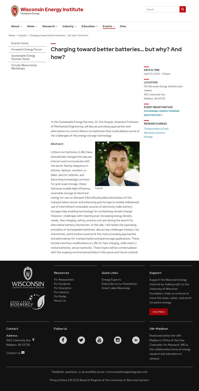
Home (12, 35)
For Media (60, 296)
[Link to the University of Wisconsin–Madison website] (28, 288)
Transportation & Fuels (156, 128)
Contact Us (15, 353)
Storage (148, 136)
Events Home (19, 43)
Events (22, 35)
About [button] (17, 26)
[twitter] (81, 340)
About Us (60, 300)
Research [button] (50, 26)
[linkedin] (136, 340)
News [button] (32, 26)
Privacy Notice (59, 380)
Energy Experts (111, 279)
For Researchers (64, 279)
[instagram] (117, 340)
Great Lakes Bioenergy (116, 288)
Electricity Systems (154, 132)
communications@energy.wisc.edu (126, 372)
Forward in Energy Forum (26, 49)
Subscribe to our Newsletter (119, 284)
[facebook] (63, 340)
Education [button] (90, 26)
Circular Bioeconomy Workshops (24, 66)
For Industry (61, 292)
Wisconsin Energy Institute (52, 9)
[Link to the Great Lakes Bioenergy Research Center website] (28, 312)
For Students (62, 284)
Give (123, 26)
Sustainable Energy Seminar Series (23, 57)
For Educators (62, 288)
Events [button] (109, 26)
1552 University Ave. (20, 340)
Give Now (158, 311)
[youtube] (99, 340)
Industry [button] (70, 26)
